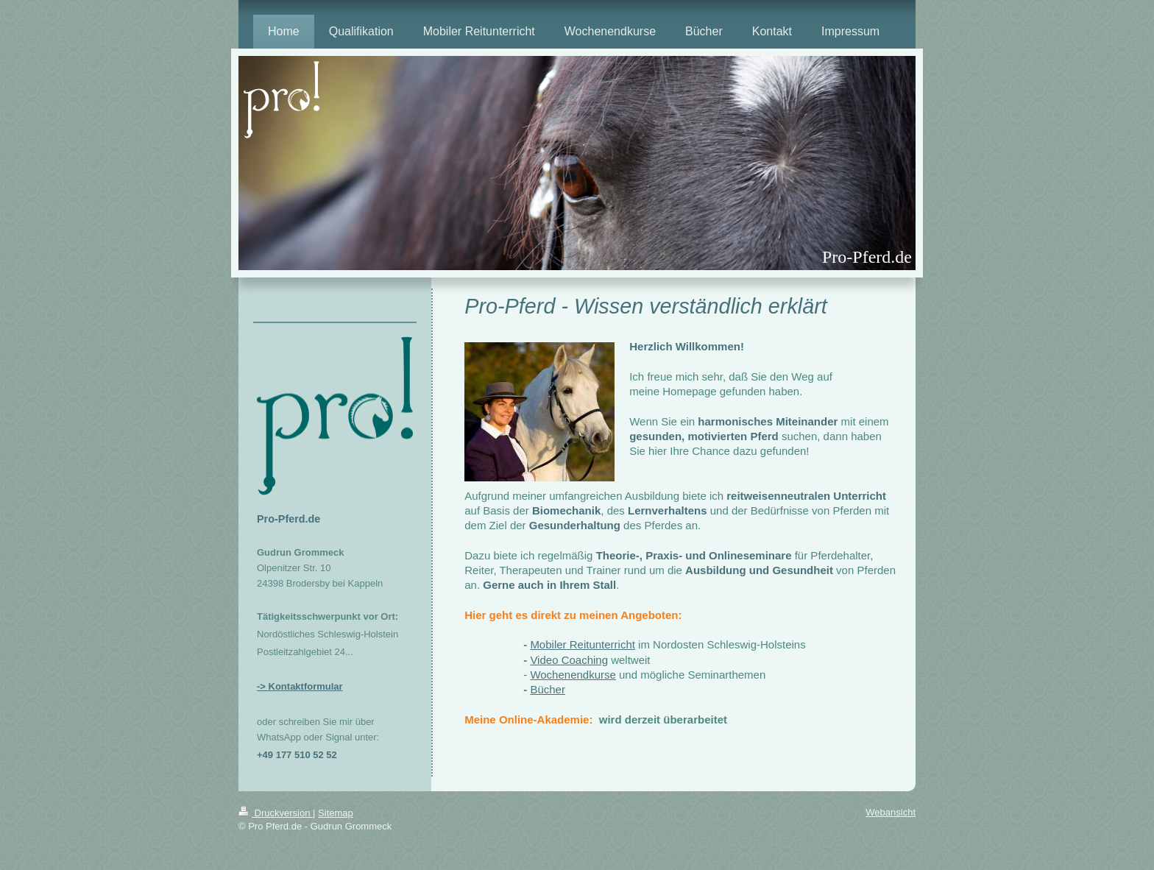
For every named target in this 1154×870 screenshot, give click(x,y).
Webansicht (891, 812)
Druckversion (275, 812)
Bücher (547, 689)
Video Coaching (569, 660)
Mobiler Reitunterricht (582, 644)
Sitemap (335, 812)
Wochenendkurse (572, 674)
